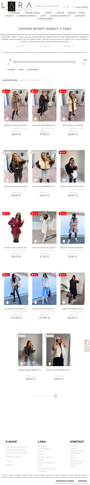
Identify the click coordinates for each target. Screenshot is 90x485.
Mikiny (48, 13)
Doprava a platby (13, 457)
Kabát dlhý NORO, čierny (72, 309)
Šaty (43, 16)
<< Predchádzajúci (42, 396)
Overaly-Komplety (60, 16)
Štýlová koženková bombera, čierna (16, 186)
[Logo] (17, 6)
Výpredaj (14, 13)
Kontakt (9, 465)
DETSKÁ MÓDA (45, 19)
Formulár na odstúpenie (17, 453)
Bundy (9, 16)
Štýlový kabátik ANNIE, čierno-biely (30, 370)
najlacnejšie (25, 80)
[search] (57, 6)
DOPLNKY (79, 16)
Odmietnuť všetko (61, 481)
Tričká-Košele (32, 13)
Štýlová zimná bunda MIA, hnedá (16, 125)
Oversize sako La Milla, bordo (16, 248)
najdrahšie (36, 80)
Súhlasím (81, 481)
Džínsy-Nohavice (26, 16)
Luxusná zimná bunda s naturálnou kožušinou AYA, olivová (16, 309)
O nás (8, 461)
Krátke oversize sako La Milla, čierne (72, 186)
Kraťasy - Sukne (76, 13)
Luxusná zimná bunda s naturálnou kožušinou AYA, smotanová (44, 309)
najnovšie (47, 80)
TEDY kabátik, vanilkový (72, 125)
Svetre (59, 13)
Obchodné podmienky (16, 447)
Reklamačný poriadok (16, 450)
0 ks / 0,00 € (82, 7)
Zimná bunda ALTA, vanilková (44, 248)
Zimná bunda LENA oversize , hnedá (44, 125)
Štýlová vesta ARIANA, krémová (44, 186)
